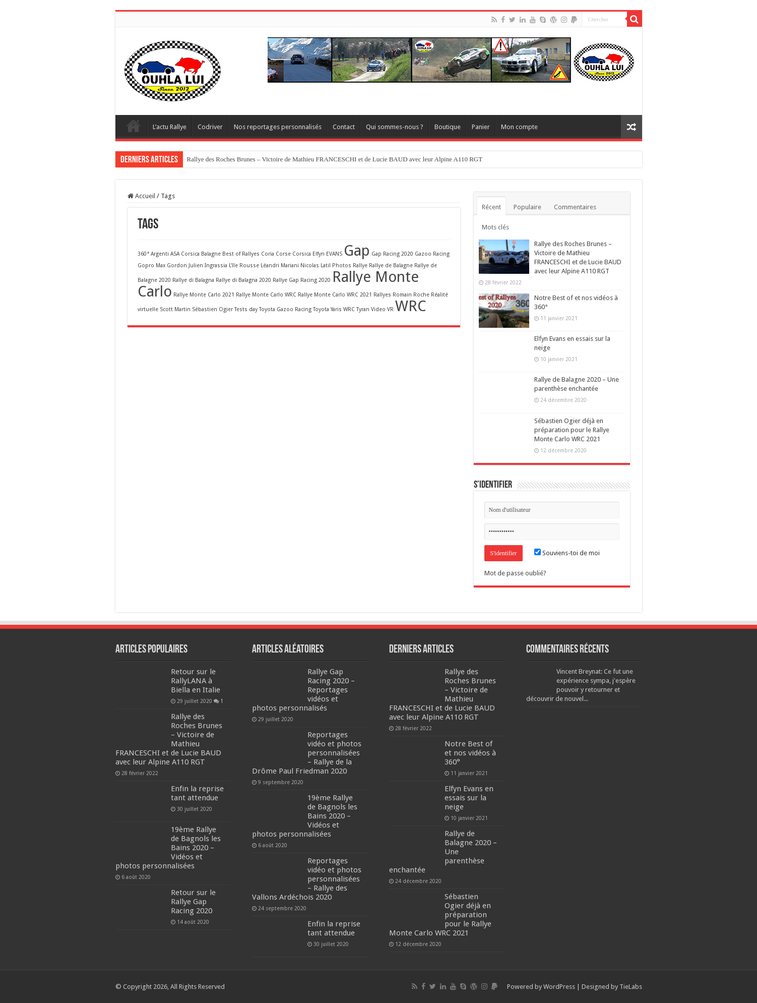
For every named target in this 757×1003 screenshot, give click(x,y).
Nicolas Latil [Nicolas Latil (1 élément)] (315, 265)
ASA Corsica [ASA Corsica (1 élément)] (185, 254)
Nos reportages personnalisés (278, 127)
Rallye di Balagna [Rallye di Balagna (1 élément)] (193, 280)
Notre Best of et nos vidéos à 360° (470, 752)
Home (133, 125)
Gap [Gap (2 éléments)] (357, 250)
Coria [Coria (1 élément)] (267, 254)
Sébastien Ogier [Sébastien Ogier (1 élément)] (212, 309)
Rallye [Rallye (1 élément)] (360, 265)
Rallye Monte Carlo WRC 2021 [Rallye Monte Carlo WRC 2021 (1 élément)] (335, 294)
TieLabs (630, 986)
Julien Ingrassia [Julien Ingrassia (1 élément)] (207, 265)
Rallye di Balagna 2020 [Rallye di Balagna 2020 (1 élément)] (243, 280)
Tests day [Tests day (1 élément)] (246, 309)
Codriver (210, 127)
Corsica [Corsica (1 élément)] (301, 254)
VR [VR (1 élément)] (390, 309)
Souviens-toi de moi (567, 553)
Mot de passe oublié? (515, 573)
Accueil (141, 196)
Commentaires (575, 207)
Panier (481, 127)
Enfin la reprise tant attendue (197, 793)
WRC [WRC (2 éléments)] (410, 306)
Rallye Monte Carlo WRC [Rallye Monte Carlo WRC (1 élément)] (266, 294)
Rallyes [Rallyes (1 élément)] (382, 294)
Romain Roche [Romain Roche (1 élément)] (411, 294)
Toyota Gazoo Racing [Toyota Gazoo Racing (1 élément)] (285, 309)
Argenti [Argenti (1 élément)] (160, 254)
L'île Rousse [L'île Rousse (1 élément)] (244, 265)
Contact (344, 127)
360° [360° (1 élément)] (143, 254)
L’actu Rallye (169, 127)
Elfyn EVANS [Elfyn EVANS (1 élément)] (327, 254)
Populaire (527, 207)
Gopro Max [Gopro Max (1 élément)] (151, 265)
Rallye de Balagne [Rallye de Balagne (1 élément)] (391, 265)
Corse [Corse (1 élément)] (283, 254)
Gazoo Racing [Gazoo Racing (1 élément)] (432, 254)
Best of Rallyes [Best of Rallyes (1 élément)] (241, 254)
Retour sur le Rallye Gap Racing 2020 (193, 901)
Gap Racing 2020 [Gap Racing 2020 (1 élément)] (392, 254)
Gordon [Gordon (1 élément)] (177, 265)
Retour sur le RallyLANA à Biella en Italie (195, 680)
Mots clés (495, 227)
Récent (491, 207)
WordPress (559, 986)
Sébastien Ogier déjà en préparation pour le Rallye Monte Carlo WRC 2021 (571, 430)
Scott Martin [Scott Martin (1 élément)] (175, 309)
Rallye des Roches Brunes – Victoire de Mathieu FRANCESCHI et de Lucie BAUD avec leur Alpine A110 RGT (335, 159)
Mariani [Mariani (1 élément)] (290, 265)
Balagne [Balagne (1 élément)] (211, 254)
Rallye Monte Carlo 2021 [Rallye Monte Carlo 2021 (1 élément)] (203, 294)
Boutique (447, 127)
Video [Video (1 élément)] (378, 309)
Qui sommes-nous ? (394, 127)
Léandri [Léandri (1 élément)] (270, 265)
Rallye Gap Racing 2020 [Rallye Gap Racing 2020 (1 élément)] (302, 280)
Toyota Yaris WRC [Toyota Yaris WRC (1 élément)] (334, 309)
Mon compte (519, 127)
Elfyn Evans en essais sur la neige (469, 797)
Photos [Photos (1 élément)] (341, 265)
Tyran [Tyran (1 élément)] (362, 309)
